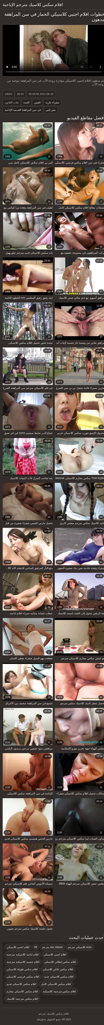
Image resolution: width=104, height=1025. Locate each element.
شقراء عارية (51, 102)
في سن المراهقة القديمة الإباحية (21, 109)
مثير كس (49, 109)
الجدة (25, 102)
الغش (36, 102)
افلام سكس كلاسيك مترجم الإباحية (31, 4)
